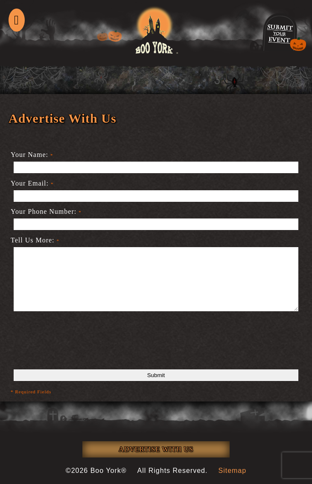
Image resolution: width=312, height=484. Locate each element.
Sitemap (232, 470)
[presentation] (75, 346)
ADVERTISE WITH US (156, 449)
